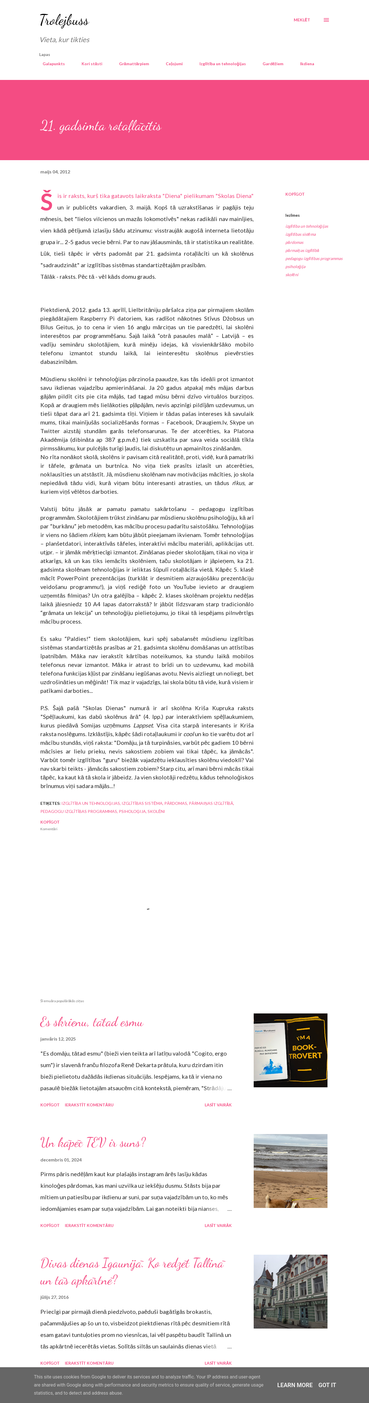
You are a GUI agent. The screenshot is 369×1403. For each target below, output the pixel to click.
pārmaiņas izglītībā (302, 250)
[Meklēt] (302, 20)
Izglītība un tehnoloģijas (219, 63)
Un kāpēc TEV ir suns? (93, 1142)
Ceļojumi (170, 63)
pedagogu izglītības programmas (313, 258)
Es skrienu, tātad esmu (91, 1021)
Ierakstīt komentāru (89, 1104)
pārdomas (294, 242)
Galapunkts (50, 63)
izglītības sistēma (300, 234)
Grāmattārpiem (131, 63)
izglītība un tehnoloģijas (306, 226)
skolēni (291, 274)
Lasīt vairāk (218, 1104)
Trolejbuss (64, 20)
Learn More (295, 1385)
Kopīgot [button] (295, 194)
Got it (327, 1385)
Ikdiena (304, 63)
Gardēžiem (269, 63)
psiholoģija (295, 266)
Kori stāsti (88, 63)
